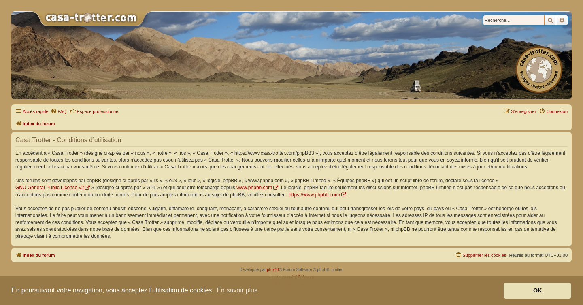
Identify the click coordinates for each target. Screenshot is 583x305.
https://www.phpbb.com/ (314, 195)
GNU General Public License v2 (49, 187)
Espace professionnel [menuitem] (94, 111)
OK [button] (537, 290)
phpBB (273, 269)
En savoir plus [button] (237, 290)
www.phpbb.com (254, 187)
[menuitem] (59, 111)
